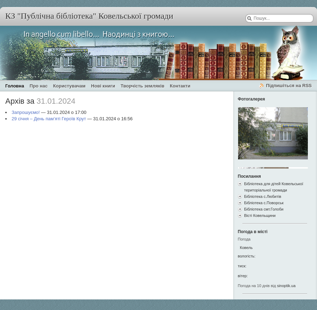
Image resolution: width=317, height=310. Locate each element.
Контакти (180, 86)
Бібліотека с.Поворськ (264, 203)
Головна (14, 86)
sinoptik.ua (286, 286)
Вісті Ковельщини (259, 215)
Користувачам (69, 86)
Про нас (39, 86)
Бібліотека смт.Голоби (264, 209)
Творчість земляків (142, 86)
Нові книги (103, 86)
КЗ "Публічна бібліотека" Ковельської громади (89, 15)
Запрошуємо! (26, 112)
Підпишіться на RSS (289, 85)
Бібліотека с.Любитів (262, 196)
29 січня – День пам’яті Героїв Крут (49, 118)
